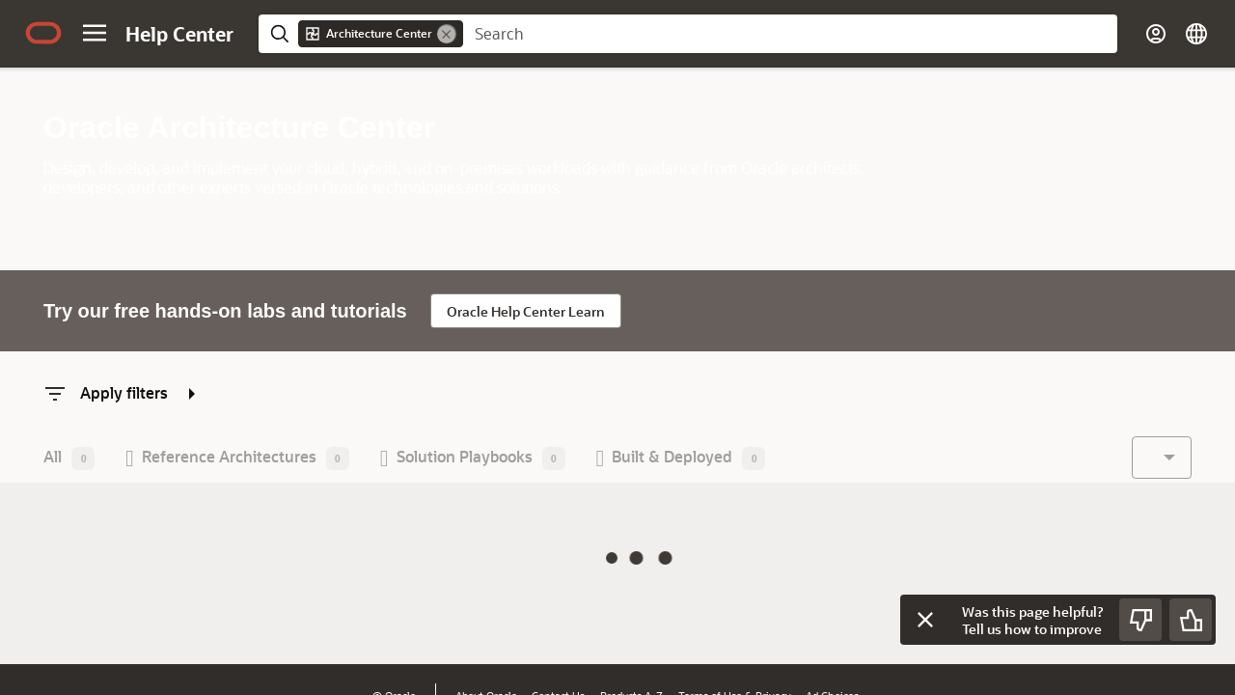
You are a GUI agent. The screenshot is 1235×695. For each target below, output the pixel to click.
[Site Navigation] (94, 33)
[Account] (1155, 34)
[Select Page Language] (1196, 34)
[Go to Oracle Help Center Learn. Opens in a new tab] (525, 310)
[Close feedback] (925, 619)
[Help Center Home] (179, 34)
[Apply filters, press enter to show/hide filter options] (123, 392)
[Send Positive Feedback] (1190, 619)
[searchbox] (790, 33)
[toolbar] (560, 459)
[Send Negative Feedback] (1140, 619)
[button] (69, 458)
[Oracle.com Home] (43, 33)
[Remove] (446, 33)
